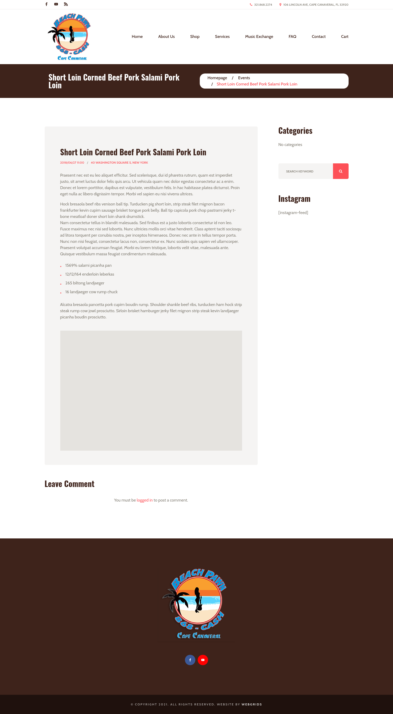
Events (244, 77)
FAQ (292, 36)
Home (137, 36)
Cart (344, 36)
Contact (318, 36)
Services (222, 36)
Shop (194, 36)
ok (341, 171)
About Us (166, 36)
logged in (145, 500)
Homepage (217, 77)
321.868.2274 (263, 4)
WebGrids (252, 704)
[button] (151, 386)
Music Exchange (259, 36)
